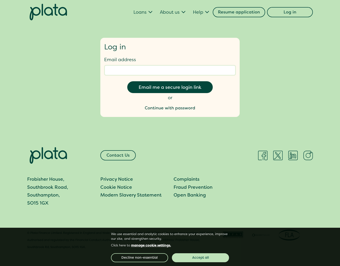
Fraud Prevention (193, 187)
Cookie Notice (116, 187)
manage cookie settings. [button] (151, 245)
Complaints (187, 179)
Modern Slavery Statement (131, 195)
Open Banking (190, 195)
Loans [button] (140, 12)
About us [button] (170, 12)
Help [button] (198, 12)
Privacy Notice (116, 179)
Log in (290, 12)
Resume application (239, 12)
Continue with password (170, 108)
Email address (120, 59)
